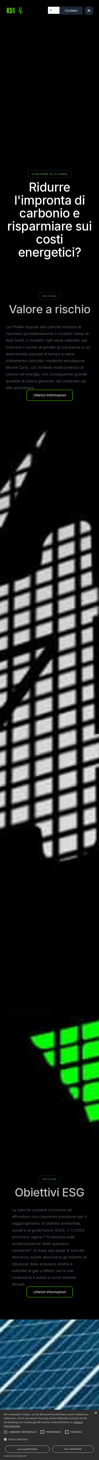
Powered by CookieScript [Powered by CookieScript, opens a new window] (15, 1456)
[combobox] (53, 10)
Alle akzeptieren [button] (27, 1449)
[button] (89, 10)
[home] (15, 10)
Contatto (71, 10)
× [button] (95, 1413)
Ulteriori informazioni (49, 395)
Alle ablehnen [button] (73, 1449)
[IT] (53, 10)
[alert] (49, 1435)
